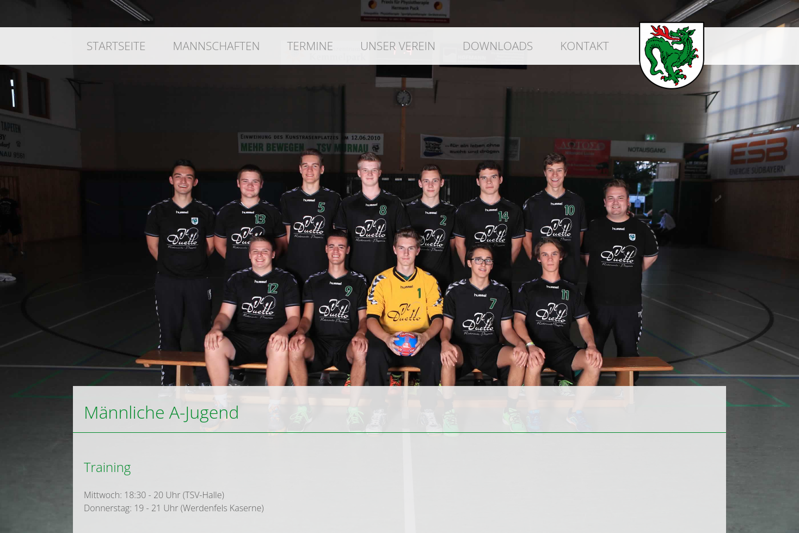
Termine (310, 45)
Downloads (498, 45)
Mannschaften (216, 45)
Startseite (116, 45)
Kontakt (584, 45)
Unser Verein (397, 45)
